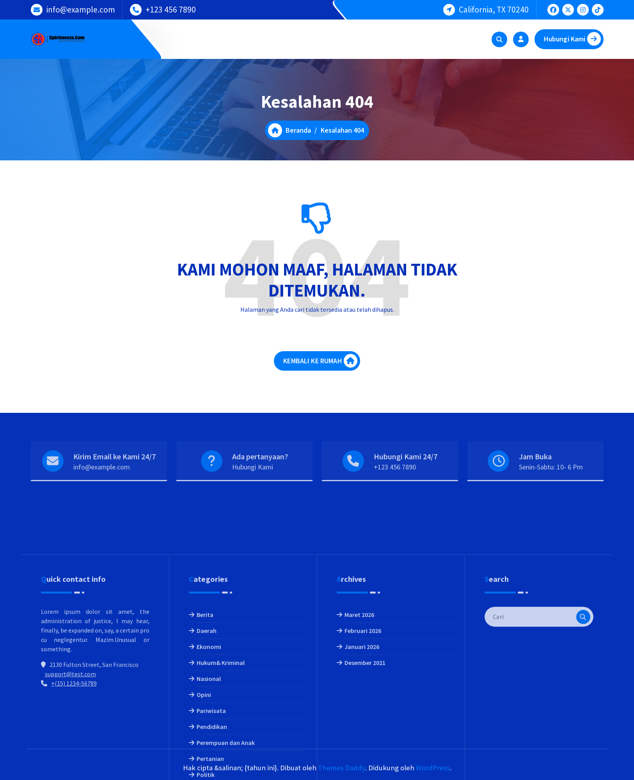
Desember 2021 (365, 738)
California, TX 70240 (494, 9)
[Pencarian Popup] (499, 39)
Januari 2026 (362, 722)
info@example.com (80, 9)
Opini (204, 770)
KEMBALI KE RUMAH (320, 363)
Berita (205, 690)
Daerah (207, 706)
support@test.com (70, 749)
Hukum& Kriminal (221, 738)
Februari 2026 (363, 706)
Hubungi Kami (572, 39)
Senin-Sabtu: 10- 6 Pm (551, 478)
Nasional (209, 754)
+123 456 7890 (171, 9)
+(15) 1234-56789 (74, 759)
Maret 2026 (359, 690)
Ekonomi (209, 722)
